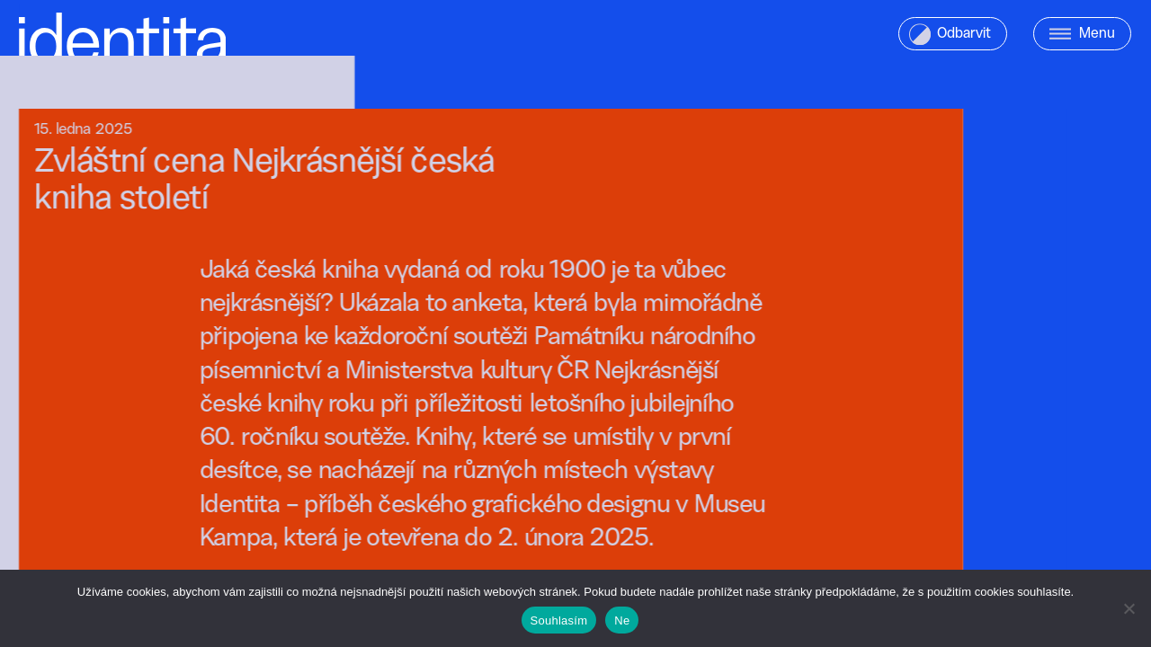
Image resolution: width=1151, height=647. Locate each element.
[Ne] (1129, 608)
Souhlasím (559, 620)
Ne (621, 620)
